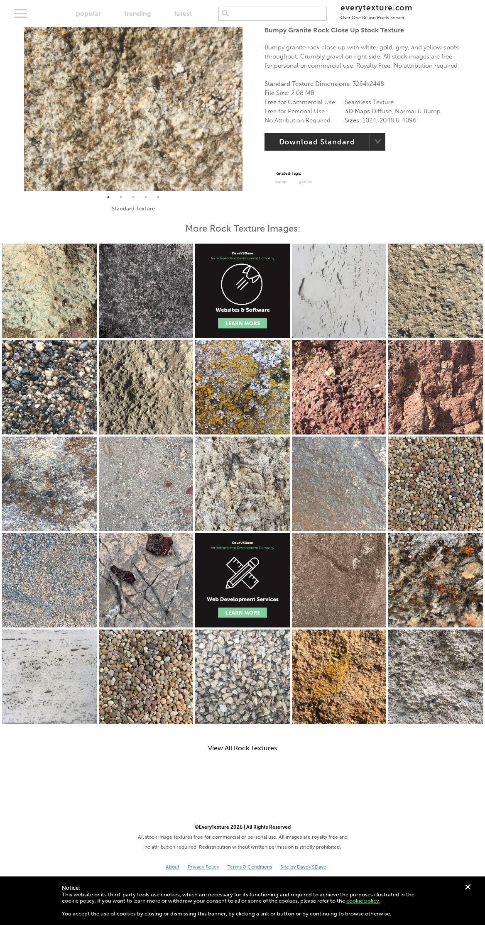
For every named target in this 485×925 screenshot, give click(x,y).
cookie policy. (363, 901)
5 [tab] (158, 197)
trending (137, 13)
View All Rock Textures (242, 748)
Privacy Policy (203, 867)
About (172, 867)
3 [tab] (133, 197)
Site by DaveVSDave (303, 867)
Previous (18, 109)
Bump (281, 181)
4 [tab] (146, 197)
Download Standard (317, 141)
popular (88, 13)
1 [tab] (108, 197)
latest (183, 13)
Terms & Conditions (250, 867)
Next (249, 109)
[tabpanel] (133, 109)
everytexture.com (376, 11)
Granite (306, 181)
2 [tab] (121, 197)
